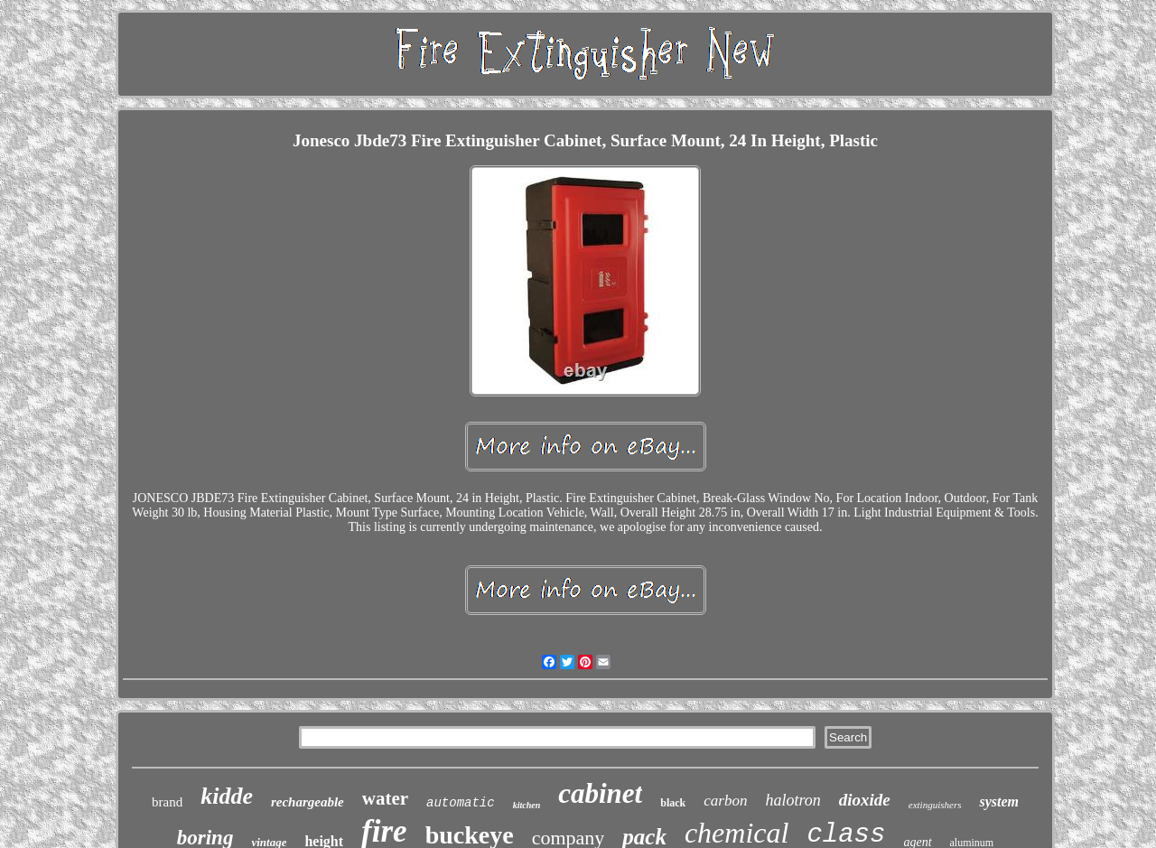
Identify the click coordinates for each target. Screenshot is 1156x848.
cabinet (600, 793)
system (999, 801)
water (385, 798)
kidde (226, 796)
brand (167, 802)
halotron (792, 800)
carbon (725, 800)
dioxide (864, 799)
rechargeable (307, 802)
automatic (460, 803)
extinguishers (935, 804)
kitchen (527, 805)
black (672, 803)
